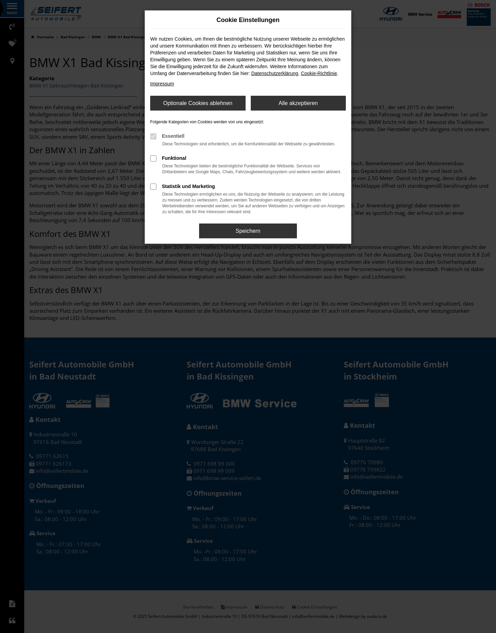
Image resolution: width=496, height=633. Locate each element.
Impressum (162, 83)
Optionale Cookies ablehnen (197, 103)
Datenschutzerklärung (274, 73)
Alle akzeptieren (298, 103)
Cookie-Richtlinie (319, 73)
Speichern (248, 231)
